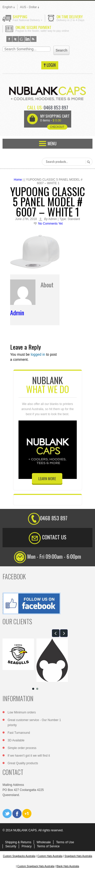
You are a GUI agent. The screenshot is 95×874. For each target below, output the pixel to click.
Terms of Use (65, 842)
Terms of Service (48, 846)
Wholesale (43, 842)
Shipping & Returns (18, 842)
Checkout (57, 127)
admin (17, 312)
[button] (56, 633)
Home (18, 179)
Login (49, 65)
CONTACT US (54, 537)
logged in (38, 354)
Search (88, 162)
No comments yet (50, 223)
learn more (47, 478)
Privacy (26, 846)
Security (10, 846)
